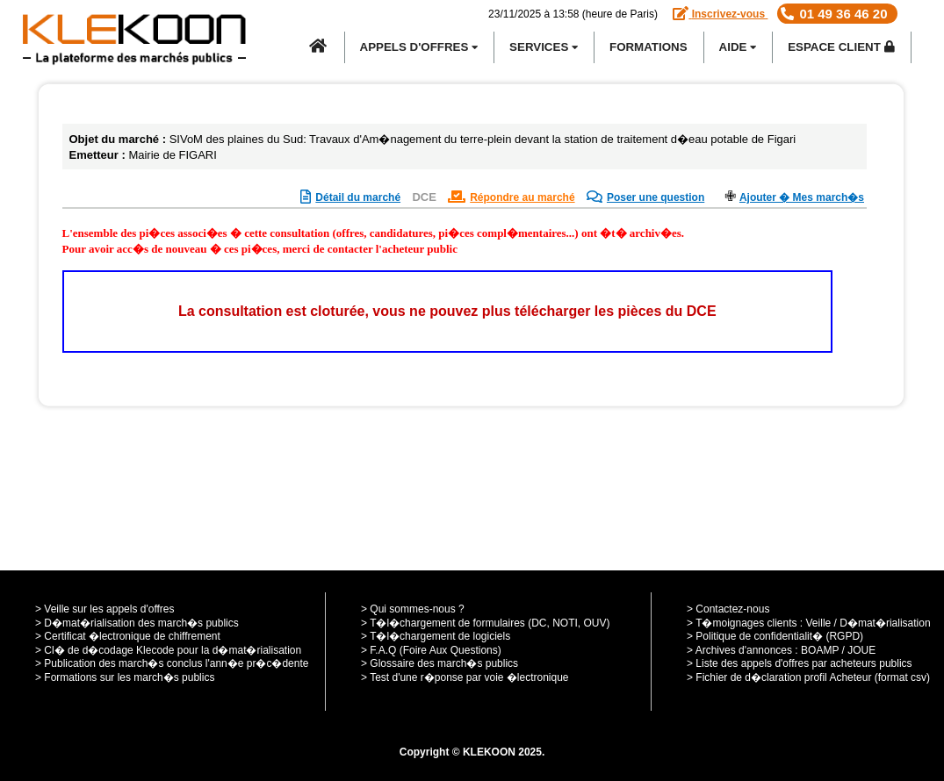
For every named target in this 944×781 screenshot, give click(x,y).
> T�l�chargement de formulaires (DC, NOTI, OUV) (485, 623)
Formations (648, 47)
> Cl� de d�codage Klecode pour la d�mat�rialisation (168, 650)
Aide (738, 47)
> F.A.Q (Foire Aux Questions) (431, 650)
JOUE (861, 650)
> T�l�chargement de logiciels (435, 636)
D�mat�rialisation (885, 623)
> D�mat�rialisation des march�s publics (137, 623)
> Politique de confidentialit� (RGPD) (775, 636)
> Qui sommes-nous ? (413, 609)
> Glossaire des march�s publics (439, 663)
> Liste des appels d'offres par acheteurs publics (799, 663)
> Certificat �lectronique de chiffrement (127, 636)
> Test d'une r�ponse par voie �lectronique (465, 677)
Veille (819, 623)
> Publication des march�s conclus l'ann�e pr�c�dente (171, 663)
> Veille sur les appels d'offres (105, 609)
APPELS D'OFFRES (419, 47)
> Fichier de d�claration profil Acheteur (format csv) (808, 677)
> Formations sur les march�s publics (124, 677)
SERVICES (543, 47)
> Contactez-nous (728, 609)
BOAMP (820, 650)
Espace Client (841, 47)
